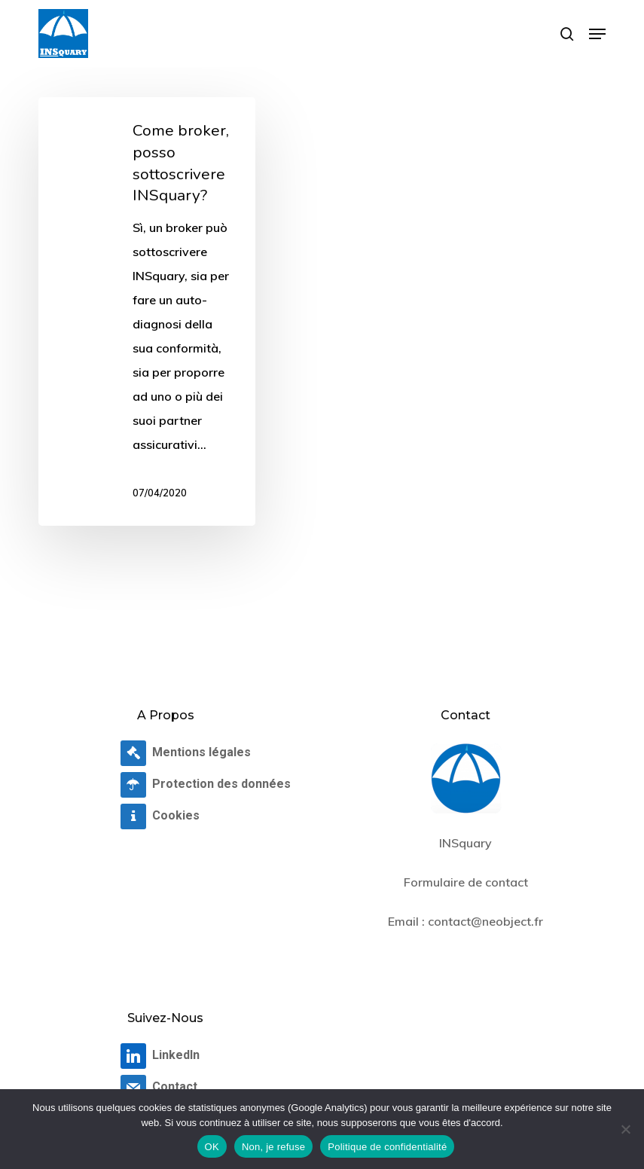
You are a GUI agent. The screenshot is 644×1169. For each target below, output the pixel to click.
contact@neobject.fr (485, 921)
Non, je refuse (273, 1146)
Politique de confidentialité (387, 1146)
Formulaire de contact (466, 882)
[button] (597, 33)
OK (212, 1146)
